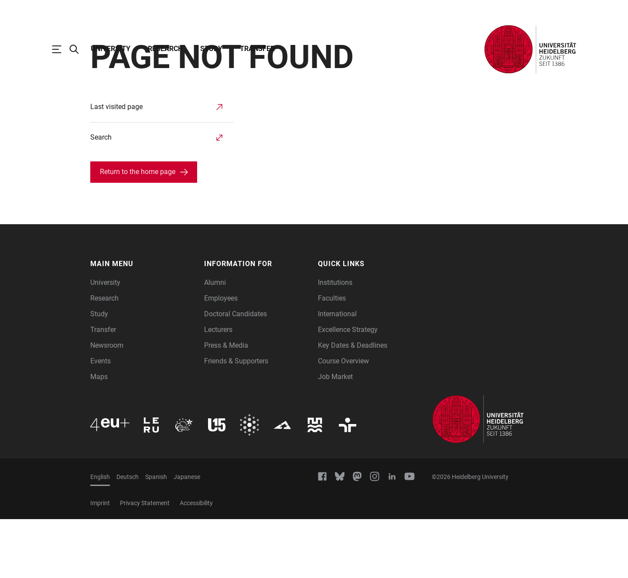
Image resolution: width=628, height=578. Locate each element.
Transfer (257, 48)
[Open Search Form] (78, 49)
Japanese (187, 535)
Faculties (332, 357)
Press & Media (226, 404)
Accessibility (196, 561)
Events (100, 420)
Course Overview (343, 420)
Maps (99, 435)
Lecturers (218, 388)
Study (211, 48)
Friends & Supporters (236, 420)
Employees (221, 357)
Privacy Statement (145, 561)
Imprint (100, 561)
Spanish (156, 535)
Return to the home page (137, 230)
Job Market (335, 435)
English (100, 535)
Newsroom (106, 404)
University (110, 48)
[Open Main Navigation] (61, 49)
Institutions (335, 341)
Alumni (215, 341)
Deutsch (127, 535)
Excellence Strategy (348, 388)
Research (165, 48)
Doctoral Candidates (235, 373)
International (337, 373)
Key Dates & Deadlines (352, 404)
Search (101, 196)
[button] (142, 323)
